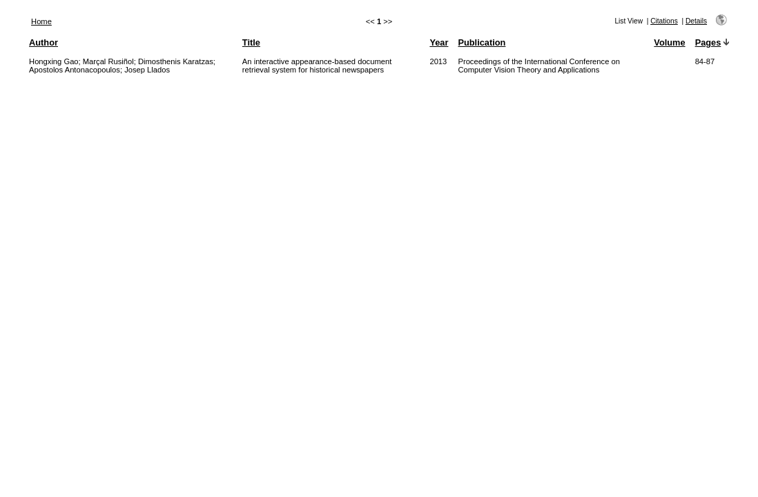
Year (438, 42)
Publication (481, 42)
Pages (708, 42)
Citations (664, 21)
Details (696, 21)
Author (43, 42)
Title (251, 42)
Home (41, 21)
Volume (669, 42)
